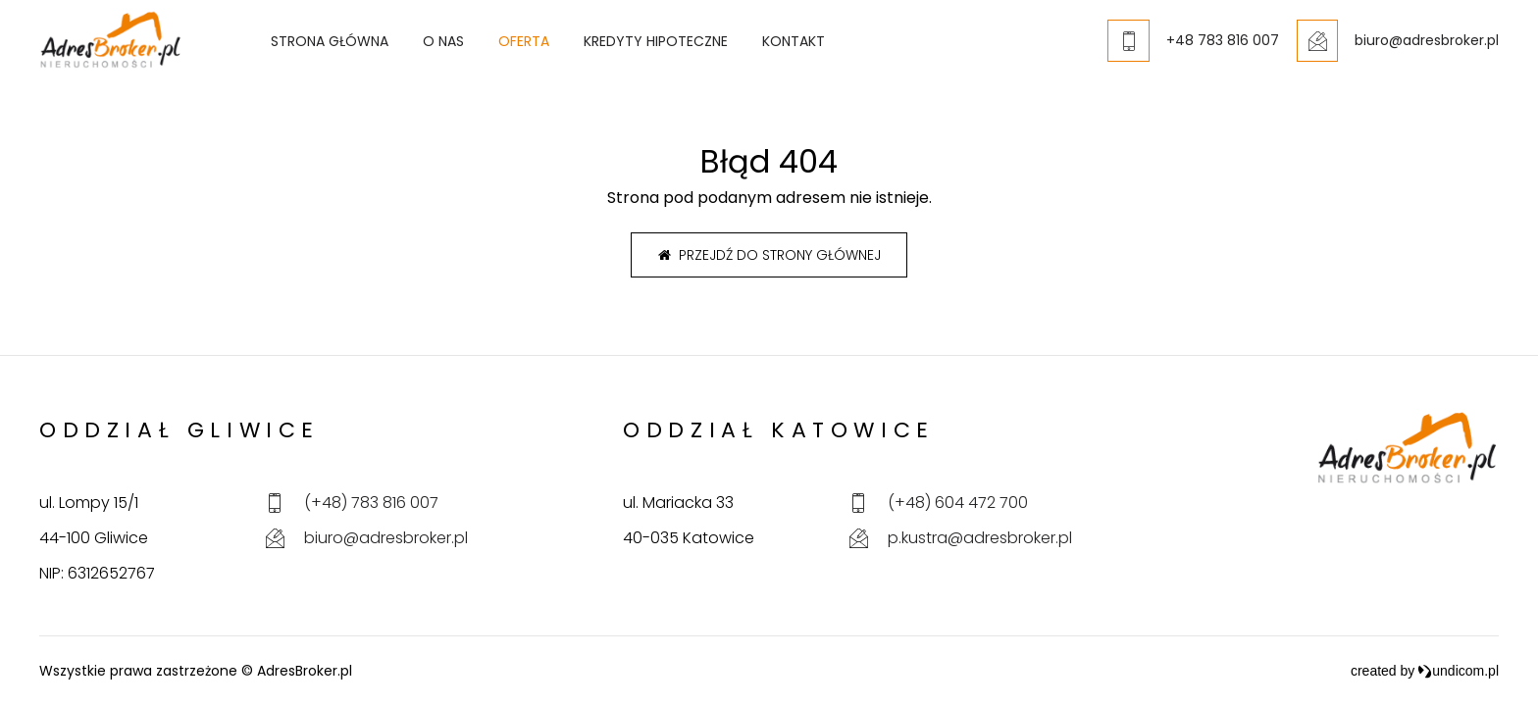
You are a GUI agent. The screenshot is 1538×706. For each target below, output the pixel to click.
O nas (482, 50)
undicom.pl (1458, 671)
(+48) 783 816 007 (371, 502)
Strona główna (369, 50)
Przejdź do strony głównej (769, 255)
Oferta (563, 50)
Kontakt (832, 50)
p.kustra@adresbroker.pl (980, 538)
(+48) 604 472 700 (958, 502)
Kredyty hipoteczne (695, 50)
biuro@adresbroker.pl (386, 538)
